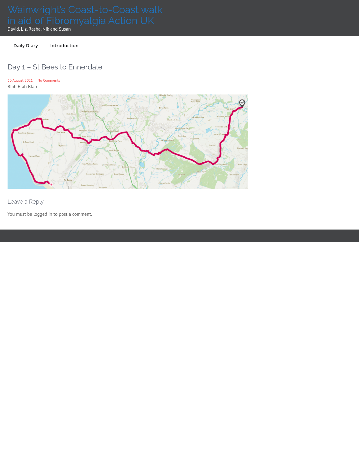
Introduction (64, 45)
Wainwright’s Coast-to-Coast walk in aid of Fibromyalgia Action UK (85, 15)
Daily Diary (25, 45)
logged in (42, 214)
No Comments (49, 80)
